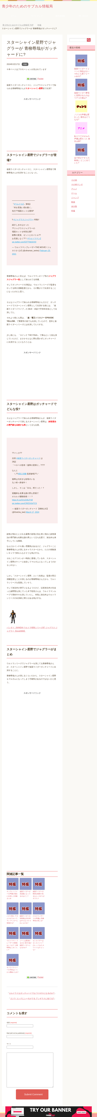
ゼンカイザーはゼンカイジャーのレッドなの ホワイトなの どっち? (39, 943)
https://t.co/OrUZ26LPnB (22, 501)
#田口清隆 (22, 474)
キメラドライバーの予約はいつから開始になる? (12, 966)
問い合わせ (83, 17)
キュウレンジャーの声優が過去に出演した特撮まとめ (12, 894)
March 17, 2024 (32, 513)
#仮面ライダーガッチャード (28, 459)
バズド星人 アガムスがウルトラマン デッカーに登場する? (12, 919)
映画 (73, 203)
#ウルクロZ (19, 205)
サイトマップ (37, 17)
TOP (17, 26)
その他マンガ (77, 185)
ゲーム (74, 194)
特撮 (25, 65)
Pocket (40, 79)
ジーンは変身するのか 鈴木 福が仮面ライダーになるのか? (25, 943)
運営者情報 (60, 17)
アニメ (74, 189)
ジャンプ (75, 198)
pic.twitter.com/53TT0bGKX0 (24, 243)
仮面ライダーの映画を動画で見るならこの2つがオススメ (38, 895)
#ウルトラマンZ (34, 239)
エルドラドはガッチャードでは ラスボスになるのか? (31, 989)
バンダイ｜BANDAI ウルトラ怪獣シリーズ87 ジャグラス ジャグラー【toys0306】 (32, 628)
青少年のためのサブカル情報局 (32, 6)
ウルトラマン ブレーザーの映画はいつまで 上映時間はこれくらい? (12, 943)
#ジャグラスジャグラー (24, 220)
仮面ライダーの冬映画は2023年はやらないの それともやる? (25, 919)
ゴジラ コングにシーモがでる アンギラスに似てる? (32, 994)
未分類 (74, 207)
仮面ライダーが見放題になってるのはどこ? (25, 894)
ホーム (13, 17)
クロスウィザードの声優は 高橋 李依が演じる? (38, 918)
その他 (74, 181)
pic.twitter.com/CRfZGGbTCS (24, 504)
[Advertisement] (32, 118)
